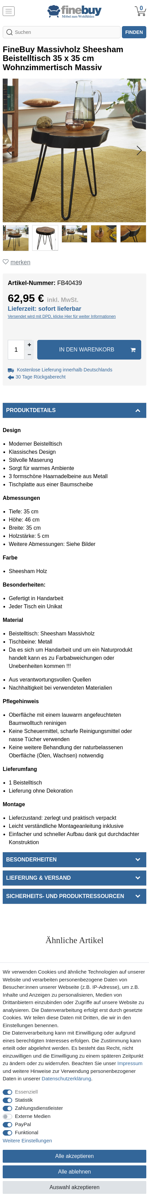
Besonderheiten (31, 859)
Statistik (24, 1100)
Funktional (26, 1132)
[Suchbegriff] (62, 32)
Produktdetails (31, 410)
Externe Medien (32, 1116)
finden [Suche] (134, 32)
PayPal (23, 1124)
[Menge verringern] (29, 354)
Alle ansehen (75, 953)
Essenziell (26, 1092)
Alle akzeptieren (74, 1156)
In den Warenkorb (97, 349)
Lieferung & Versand (38, 878)
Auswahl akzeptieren (74, 1187)
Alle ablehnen (74, 1172)
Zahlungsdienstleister (39, 1108)
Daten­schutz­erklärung (66, 1078)
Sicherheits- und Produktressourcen (65, 896)
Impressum (130, 1063)
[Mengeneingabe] (16, 350)
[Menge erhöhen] (29, 345)
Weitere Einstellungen (27, 1140)
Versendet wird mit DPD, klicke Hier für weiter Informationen (62, 316)
